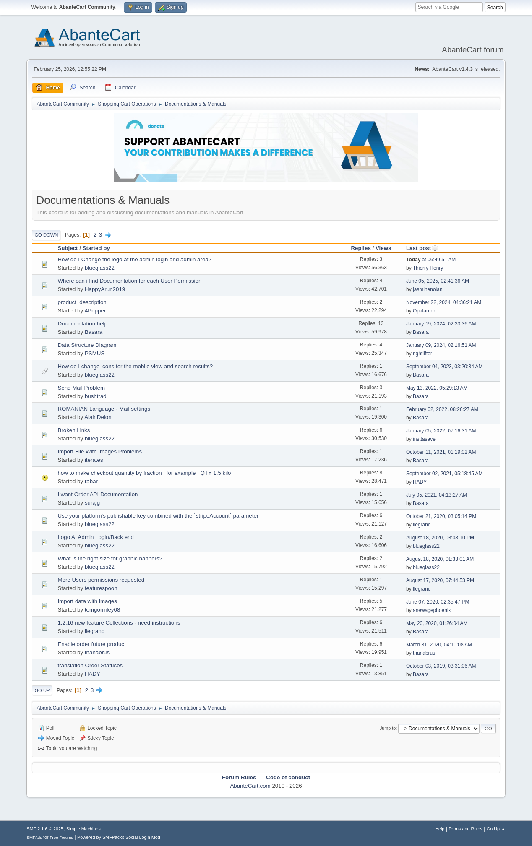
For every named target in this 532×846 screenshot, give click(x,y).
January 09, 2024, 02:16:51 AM (441, 345)
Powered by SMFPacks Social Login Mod (118, 837)
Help (439, 828)
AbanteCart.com (250, 786)
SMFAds (34, 837)
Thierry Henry (428, 268)
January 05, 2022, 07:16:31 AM (441, 431)
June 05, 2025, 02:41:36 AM (437, 281)
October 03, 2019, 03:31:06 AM (441, 666)
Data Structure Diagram (86, 345)
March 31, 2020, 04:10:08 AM (439, 645)
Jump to (388, 728)
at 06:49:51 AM (431, 260)
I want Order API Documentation (97, 494)
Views (383, 248)
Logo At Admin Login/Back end (95, 537)
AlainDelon (97, 417)
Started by (96, 248)
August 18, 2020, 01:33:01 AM (440, 559)
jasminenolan (428, 289)
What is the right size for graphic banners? (109, 558)
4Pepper (95, 310)
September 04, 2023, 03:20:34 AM (444, 367)
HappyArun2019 (105, 289)
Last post (422, 248)
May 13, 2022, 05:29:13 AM (437, 388)
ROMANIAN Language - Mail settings (103, 409)
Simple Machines (83, 828)
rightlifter (422, 354)
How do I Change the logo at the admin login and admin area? (134, 259)
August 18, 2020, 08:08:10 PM (440, 538)
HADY (420, 482)
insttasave (424, 439)
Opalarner (424, 311)
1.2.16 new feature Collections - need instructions (118, 623)
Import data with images (87, 601)
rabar (91, 481)
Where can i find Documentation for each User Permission (129, 281)
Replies (360, 248)
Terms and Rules (465, 828)
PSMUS (94, 353)
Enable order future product (91, 644)
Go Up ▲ (496, 828)
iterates (94, 460)
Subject (67, 248)
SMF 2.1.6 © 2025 (44, 828)
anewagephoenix (432, 610)
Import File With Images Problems (99, 451)
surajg (92, 503)
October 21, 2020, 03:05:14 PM (441, 516)
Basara (93, 332)
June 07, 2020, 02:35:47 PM (437, 602)
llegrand (422, 525)
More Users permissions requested (100, 580)
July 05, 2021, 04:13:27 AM (436, 495)
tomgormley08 (102, 610)
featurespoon (101, 588)
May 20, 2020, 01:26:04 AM (437, 623)
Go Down (46, 234)
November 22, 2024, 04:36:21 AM (443, 302)
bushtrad (96, 396)
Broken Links (73, 430)
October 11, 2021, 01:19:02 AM (441, 452)
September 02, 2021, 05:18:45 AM (444, 473)
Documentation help (82, 323)
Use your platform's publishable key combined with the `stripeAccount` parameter (157, 516)
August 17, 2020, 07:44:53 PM (440, 580)
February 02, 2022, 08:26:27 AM (442, 409)
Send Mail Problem (81, 388)
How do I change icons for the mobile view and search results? (135, 366)
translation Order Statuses (90, 665)
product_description (81, 302)
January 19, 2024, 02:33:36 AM (441, 324)
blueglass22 (100, 268)
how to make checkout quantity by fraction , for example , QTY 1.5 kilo (144, 473)
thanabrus (97, 652)
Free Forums (61, 837)
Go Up (42, 690)
